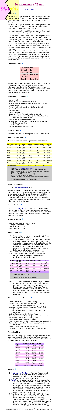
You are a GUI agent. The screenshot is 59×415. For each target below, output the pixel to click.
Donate (32, 9)
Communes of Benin (21, 190)
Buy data (27, 9)
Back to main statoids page (14, 411)
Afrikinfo (14, 384)
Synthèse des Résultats (19, 377)
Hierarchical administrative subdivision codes (27, 170)
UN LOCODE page (17, 211)
